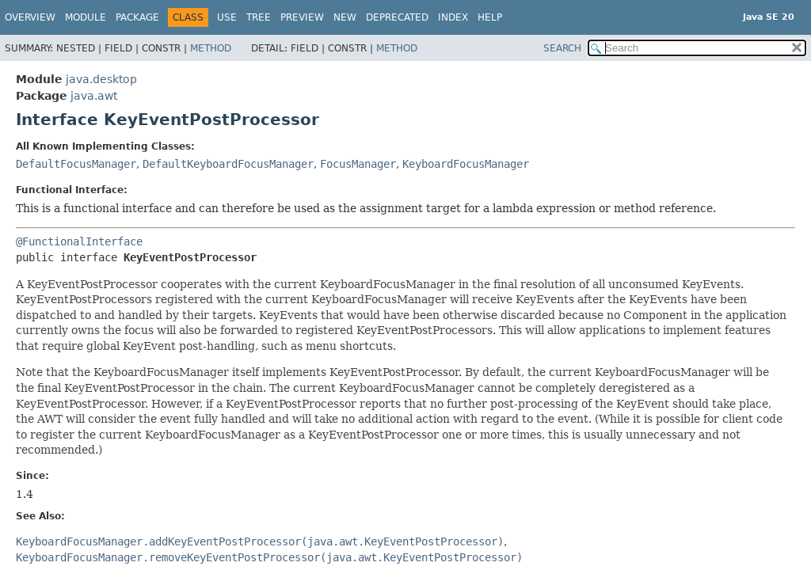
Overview (30, 17)
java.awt (93, 95)
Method (210, 48)
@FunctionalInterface (79, 241)
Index (453, 17)
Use (227, 17)
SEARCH (562, 48)
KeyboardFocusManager (465, 164)
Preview (302, 17)
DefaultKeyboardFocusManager (228, 164)
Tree (258, 17)
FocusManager (358, 164)
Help (490, 17)
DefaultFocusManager (76, 164)
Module (85, 17)
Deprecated (397, 17)
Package (137, 17)
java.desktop (101, 79)
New (344, 17)
